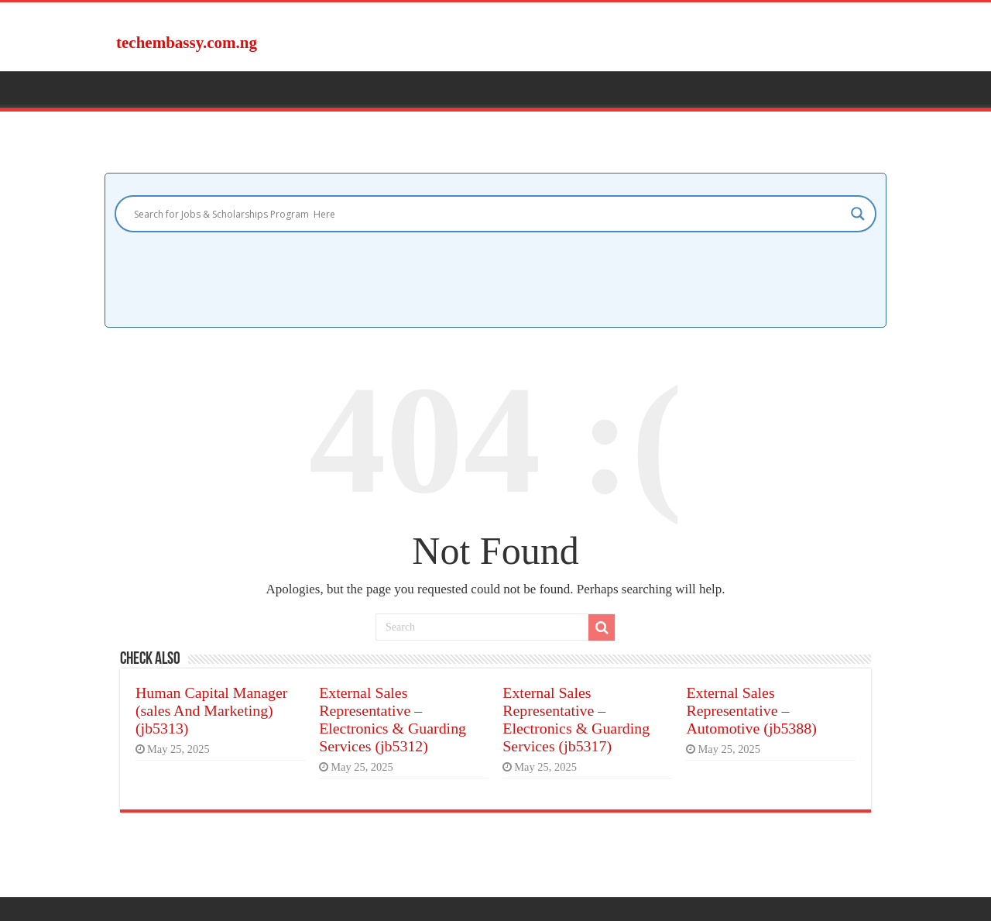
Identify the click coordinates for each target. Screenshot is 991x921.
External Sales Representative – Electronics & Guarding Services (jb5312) (392, 719)
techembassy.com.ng (186, 42)
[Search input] (488, 214)
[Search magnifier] (858, 214)
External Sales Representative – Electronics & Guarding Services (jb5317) (576, 719)
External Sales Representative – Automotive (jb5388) (751, 710)
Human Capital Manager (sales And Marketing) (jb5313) (211, 710)
